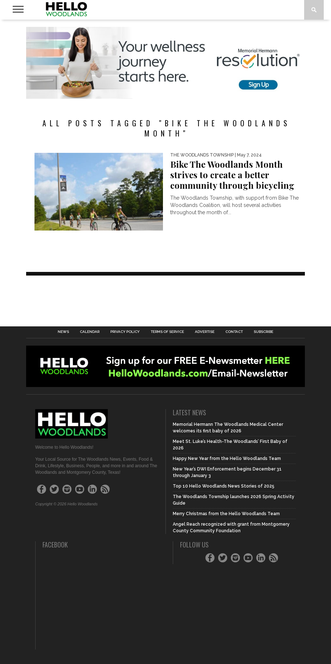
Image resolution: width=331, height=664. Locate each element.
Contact (234, 332)
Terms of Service (167, 332)
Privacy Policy (125, 332)
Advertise (204, 332)
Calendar (89, 332)
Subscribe (263, 332)
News (63, 332)
